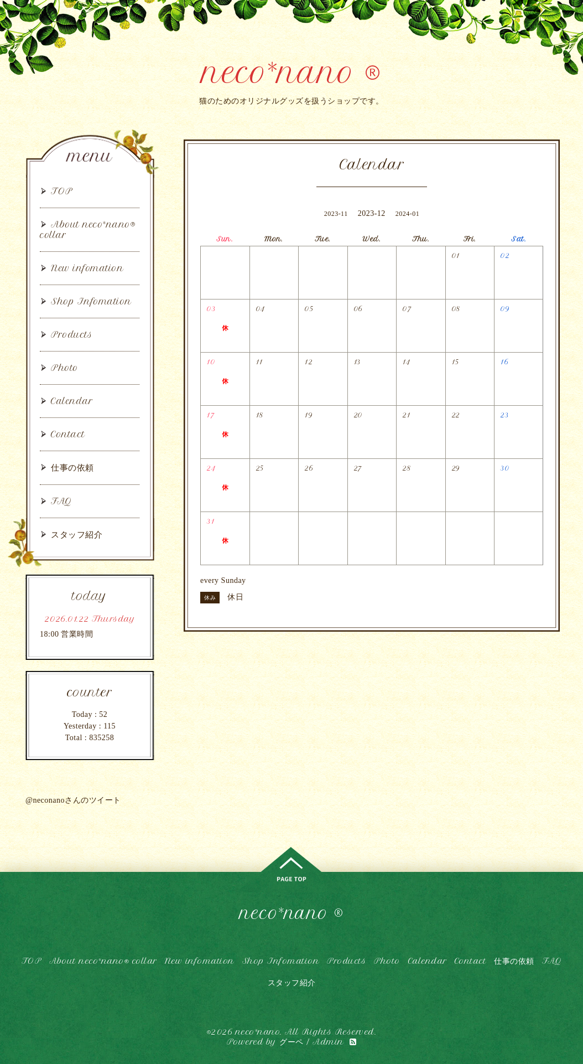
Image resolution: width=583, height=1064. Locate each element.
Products (71, 334)
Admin (328, 1042)
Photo (65, 368)
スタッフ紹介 (76, 534)
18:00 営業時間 (66, 634)
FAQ (61, 501)
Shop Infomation (91, 301)
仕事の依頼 (72, 467)
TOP (62, 191)
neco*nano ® (291, 72)
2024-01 (407, 214)
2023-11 (336, 214)
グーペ (291, 1042)
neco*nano (258, 1032)
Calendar (72, 401)
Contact (68, 434)
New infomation (87, 268)
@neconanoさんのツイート (73, 800)
